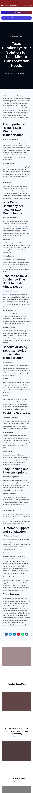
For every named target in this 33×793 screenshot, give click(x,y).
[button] (16, 2)
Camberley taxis (15, 110)
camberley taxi (17, 36)
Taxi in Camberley (22, 228)
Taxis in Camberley (8, 294)
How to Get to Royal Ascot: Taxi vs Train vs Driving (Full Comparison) (16, 731)
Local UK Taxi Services (16, 779)
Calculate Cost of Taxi (16, 684)
